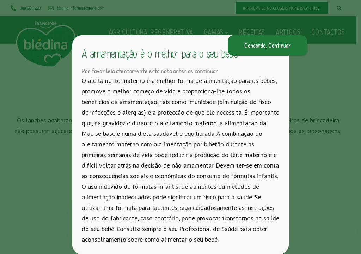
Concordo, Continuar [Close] (267, 45)
